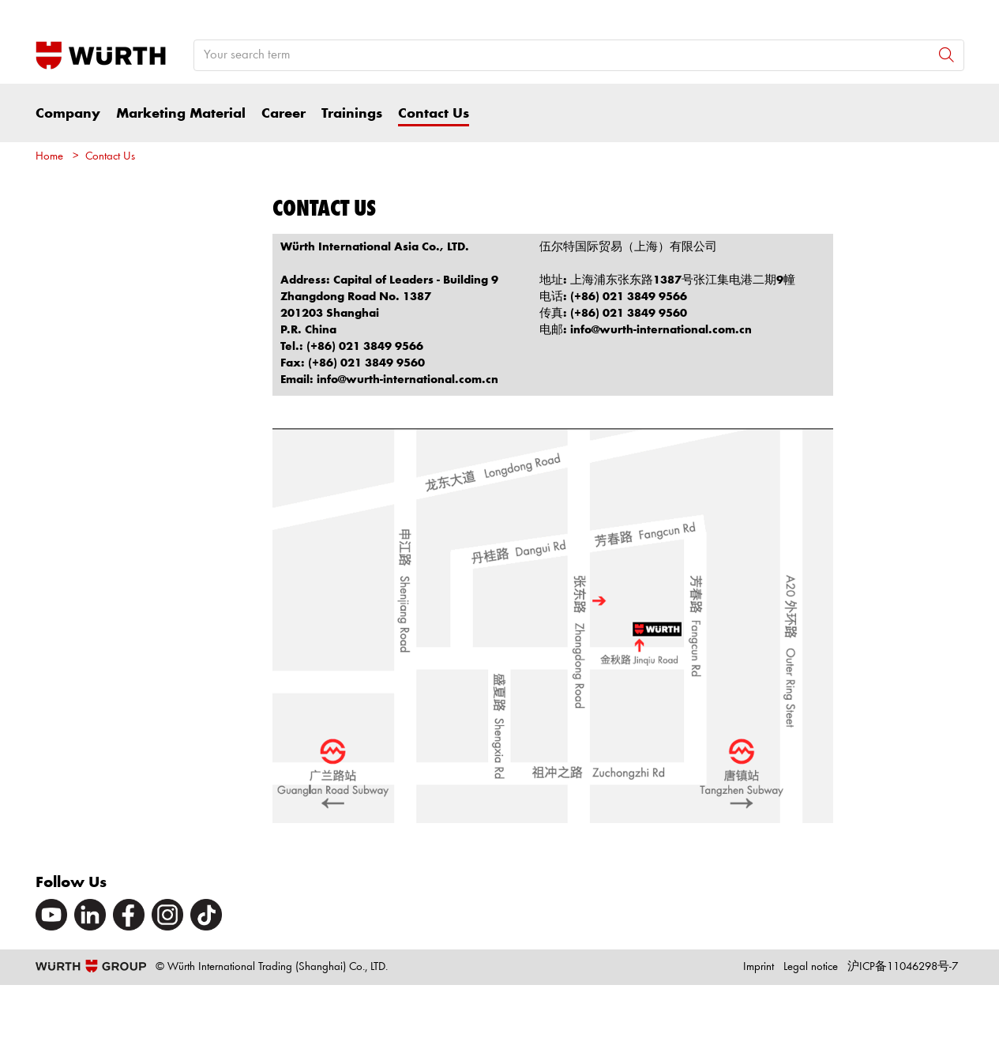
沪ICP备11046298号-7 (902, 967)
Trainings (351, 114)
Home (49, 157)
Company (68, 114)
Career (283, 114)
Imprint (758, 967)
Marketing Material (181, 114)
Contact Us (433, 114)
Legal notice (810, 967)
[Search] (946, 55)
